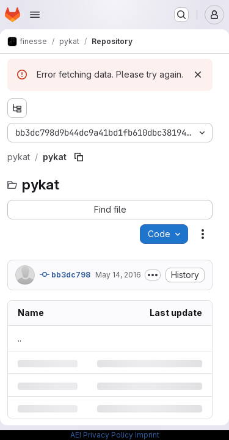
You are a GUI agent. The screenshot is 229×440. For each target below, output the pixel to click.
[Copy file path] (79, 157)
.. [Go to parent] (19, 338)
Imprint (147, 434)
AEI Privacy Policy (101, 434)
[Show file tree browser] (17, 108)
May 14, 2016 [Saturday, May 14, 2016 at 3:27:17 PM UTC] (118, 274)
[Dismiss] (198, 74)
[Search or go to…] (181, 14)
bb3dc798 (65, 274)
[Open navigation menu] (35, 14)
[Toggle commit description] (153, 275)
